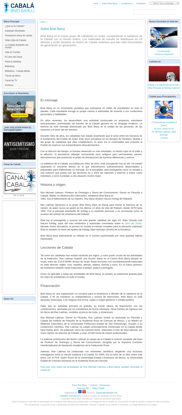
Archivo (164, 138)
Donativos (141, 3)
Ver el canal (18, 195)
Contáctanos (127, 3)
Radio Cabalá (98, 388)
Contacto (93, 385)
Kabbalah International (70, 396)
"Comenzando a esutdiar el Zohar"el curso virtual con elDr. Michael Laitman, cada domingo (164, 128)
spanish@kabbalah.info (107, 393)
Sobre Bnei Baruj (110, 3)
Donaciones (105, 385)
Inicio (95, 3)
